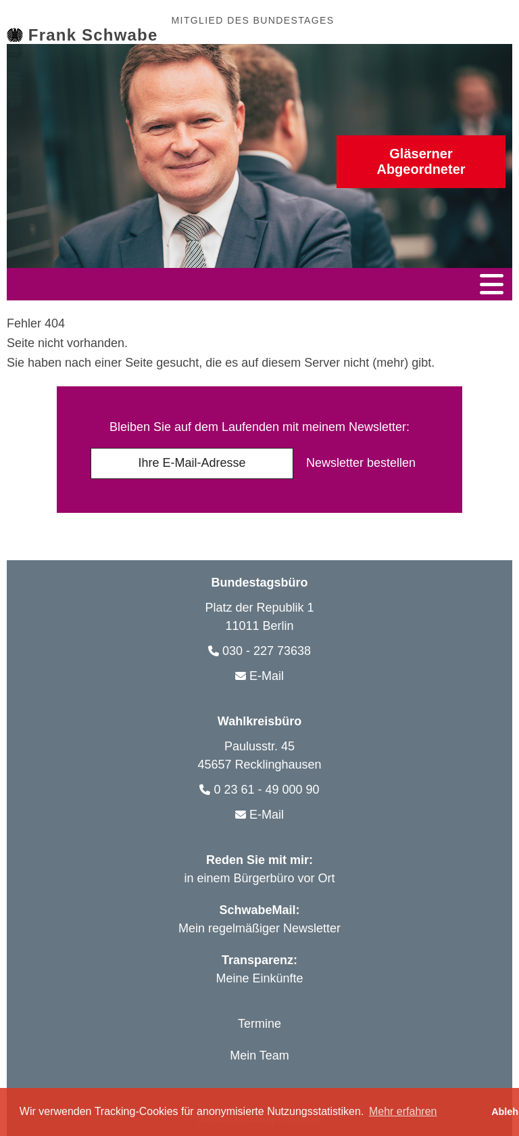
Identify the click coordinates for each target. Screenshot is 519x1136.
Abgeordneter (421, 161)
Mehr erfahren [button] (403, 1111)
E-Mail (266, 672)
